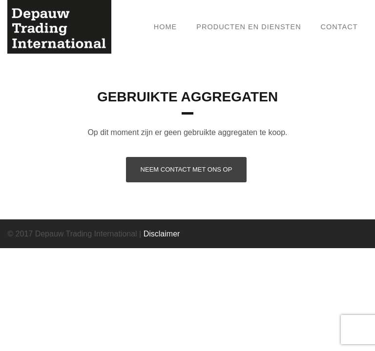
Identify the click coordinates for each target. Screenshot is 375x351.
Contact (339, 27)
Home (165, 27)
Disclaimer (162, 234)
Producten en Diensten (248, 27)
